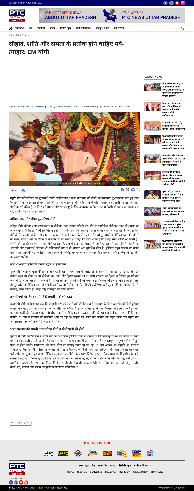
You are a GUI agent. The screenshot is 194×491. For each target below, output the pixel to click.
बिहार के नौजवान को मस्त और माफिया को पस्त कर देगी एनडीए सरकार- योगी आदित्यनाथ (171, 109)
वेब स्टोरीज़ (119, 28)
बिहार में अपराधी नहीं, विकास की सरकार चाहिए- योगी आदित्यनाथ (173, 126)
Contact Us (96, 472)
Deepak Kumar (63, 107)
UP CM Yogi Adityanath (20, 422)
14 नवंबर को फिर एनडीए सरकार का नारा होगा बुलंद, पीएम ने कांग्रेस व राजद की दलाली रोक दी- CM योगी (173, 227)
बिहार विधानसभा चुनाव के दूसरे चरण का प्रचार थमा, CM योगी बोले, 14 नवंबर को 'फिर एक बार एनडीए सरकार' (173, 90)
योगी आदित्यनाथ (83, 28)
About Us (82, 472)
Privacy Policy (140, 472)
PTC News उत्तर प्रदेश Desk (32, 107)
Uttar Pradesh (22, 35)
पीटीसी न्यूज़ (65, 28)
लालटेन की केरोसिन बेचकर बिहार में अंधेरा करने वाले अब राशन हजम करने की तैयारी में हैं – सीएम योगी (173, 178)
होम (10, 35)
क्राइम (52, 28)
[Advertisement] (74, 80)
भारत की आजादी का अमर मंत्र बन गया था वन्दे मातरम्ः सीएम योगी (173, 211)
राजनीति (41, 28)
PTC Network (177, 488)
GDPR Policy (156, 472)
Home (70, 472)
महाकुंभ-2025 (102, 28)
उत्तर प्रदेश (19, 28)
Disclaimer (110, 472)
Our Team (124, 472)
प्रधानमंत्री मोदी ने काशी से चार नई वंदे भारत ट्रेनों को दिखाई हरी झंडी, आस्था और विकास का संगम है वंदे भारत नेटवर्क (173, 142)
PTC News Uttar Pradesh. (31, 488)
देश (30, 28)
